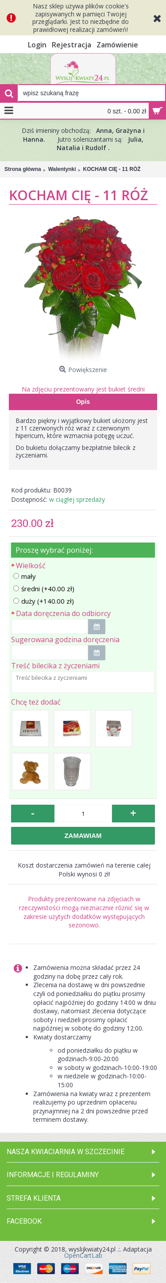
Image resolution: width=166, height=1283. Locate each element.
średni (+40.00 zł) (43, 588)
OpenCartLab (83, 1255)
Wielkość (31, 565)
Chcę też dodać (36, 702)
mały (24, 576)
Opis (83, 401)
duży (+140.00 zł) (43, 601)
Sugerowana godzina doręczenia (65, 639)
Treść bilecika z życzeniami (55, 666)
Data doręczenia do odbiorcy (63, 613)
